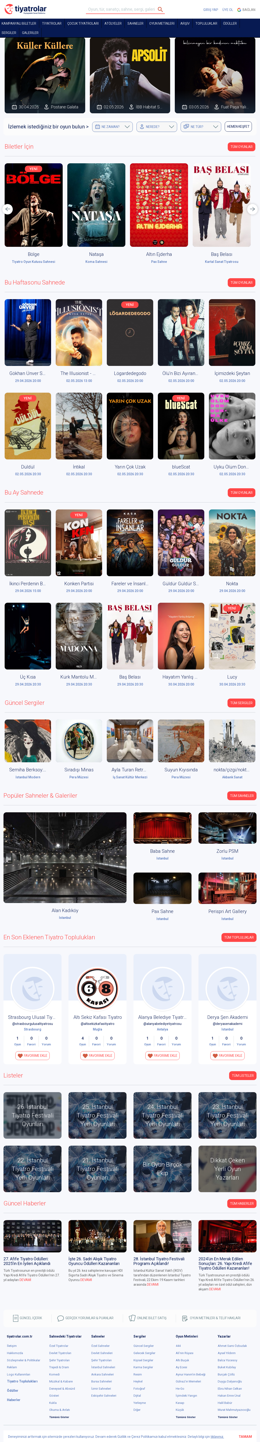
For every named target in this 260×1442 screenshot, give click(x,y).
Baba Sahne (162, 851)
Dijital (137, 1395)
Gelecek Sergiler (144, 1353)
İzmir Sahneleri (101, 1388)
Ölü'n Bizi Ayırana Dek (184, 373)
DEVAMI (25, 1280)
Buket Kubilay (227, 1367)
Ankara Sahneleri (102, 1374)
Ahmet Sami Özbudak (232, 1346)
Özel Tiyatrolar (58, 1346)
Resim (137, 1374)
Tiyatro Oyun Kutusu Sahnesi (33, 262)
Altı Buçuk (182, 1360)
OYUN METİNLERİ (162, 23)
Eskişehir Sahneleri (103, 1395)
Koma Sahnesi (96, 262)
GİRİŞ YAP (210, 10)
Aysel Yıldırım (227, 1353)
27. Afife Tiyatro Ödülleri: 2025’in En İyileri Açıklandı (26, 1261)
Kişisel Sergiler (143, 1360)
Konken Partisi (79, 583)
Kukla (53, 1403)
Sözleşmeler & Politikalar (23, 1360)
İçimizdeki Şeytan (232, 373)
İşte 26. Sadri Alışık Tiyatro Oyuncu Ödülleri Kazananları (94, 1261)
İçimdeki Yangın (186, 1395)
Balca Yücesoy (227, 1360)
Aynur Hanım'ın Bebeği (190, 1374)
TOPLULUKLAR (206, 23)
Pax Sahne (159, 262)
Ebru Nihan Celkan (230, 1388)
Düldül (28, 467)
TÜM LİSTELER (243, 1075)
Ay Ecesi (181, 1367)
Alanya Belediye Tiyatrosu (164, 1017)
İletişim (12, 1346)
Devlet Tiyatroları (60, 1353)
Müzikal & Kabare (61, 1381)
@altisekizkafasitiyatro (97, 1024)
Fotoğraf (139, 1388)
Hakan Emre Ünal (229, 1395)
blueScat (181, 467)
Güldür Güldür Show (183, 583)
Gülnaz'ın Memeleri (188, 1381)
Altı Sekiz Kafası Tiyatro (97, 1017)
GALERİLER (30, 33)
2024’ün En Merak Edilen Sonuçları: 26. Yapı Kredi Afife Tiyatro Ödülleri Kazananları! (225, 1263)
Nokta (232, 583)
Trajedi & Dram (59, 1367)
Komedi (54, 1374)
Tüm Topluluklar (239, 937)
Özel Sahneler (100, 1346)
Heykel (138, 1381)
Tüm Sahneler (242, 796)
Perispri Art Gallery (227, 911)
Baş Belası (221, 254)
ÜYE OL (227, 10)
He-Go (180, 1388)
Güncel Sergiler (143, 1346)
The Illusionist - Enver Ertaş (88, 373)
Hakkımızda (15, 1353)
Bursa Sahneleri (101, 1381)
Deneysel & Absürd (62, 1388)
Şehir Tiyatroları (59, 1360)
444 (178, 1346)
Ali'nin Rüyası (184, 1353)
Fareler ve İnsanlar (130, 583)
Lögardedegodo (130, 373)
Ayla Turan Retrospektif (135, 770)
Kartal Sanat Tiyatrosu (221, 262)
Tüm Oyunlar (242, 147)
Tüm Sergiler (241, 703)
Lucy (232, 677)
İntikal (79, 467)
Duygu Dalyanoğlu (230, 1381)
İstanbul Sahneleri (103, 1367)
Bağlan (246, 10)
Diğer (136, 1410)
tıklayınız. (217, 1437)
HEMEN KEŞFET (238, 126)
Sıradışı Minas (79, 770)
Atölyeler (113, 23)
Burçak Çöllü (226, 1374)
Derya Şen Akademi (227, 1017)
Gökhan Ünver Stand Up (33, 373)
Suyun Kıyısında (181, 770)
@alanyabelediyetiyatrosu (162, 1024)
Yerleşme (139, 1403)
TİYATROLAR (52, 23)
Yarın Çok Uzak (130, 467)
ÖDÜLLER (230, 23)
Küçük (180, 1410)
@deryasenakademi (227, 1024)
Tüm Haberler (242, 1203)
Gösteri (54, 1395)
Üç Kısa (28, 677)
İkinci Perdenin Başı (29, 583)
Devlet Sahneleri (102, 1353)
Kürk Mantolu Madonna (84, 677)
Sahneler (135, 23)
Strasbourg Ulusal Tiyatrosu (37, 1017)
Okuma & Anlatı (59, 1410)
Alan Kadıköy (65, 910)
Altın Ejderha (159, 254)
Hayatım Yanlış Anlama (186, 677)
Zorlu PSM (227, 851)
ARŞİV (185, 23)
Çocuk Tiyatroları (83, 23)
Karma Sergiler (143, 1367)
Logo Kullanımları (18, 1374)
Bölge (33, 254)
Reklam (12, 1367)
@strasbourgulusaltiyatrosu (32, 1024)
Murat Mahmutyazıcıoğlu (234, 1410)
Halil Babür (225, 1403)
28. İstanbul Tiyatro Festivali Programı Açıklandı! (159, 1261)
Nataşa (96, 254)
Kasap (180, 1403)
